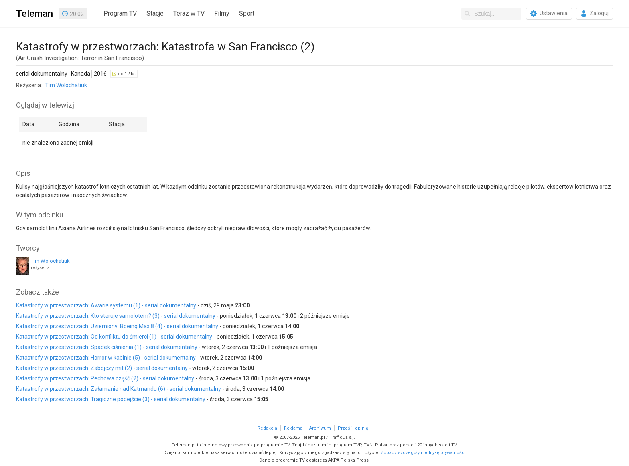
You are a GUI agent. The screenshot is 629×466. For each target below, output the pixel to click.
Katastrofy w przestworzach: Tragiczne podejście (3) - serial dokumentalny (110, 399)
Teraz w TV (189, 13)
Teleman (34, 13)
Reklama (293, 428)
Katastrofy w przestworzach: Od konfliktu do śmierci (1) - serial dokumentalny (114, 336)
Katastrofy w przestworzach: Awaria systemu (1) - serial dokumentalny (106, 305)
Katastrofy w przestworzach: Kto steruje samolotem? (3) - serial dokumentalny (115, 316)
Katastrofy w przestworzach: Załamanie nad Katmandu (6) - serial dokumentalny (118, 389)
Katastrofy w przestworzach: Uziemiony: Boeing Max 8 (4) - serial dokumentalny (117, 326)
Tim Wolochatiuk (66, 85)
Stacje (155, 13)
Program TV (120, 13)
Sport (246, 13)
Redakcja (267, 428)
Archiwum (320, 428)
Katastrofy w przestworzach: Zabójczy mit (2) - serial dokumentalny (102, 368)
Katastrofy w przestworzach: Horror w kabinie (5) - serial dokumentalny (106, 357)
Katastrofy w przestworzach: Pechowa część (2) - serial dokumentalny (105, 378)
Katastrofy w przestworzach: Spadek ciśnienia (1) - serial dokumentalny (106, 347)
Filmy (221, 13)
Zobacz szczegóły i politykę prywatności (423, 452)
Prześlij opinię (353, 428)
